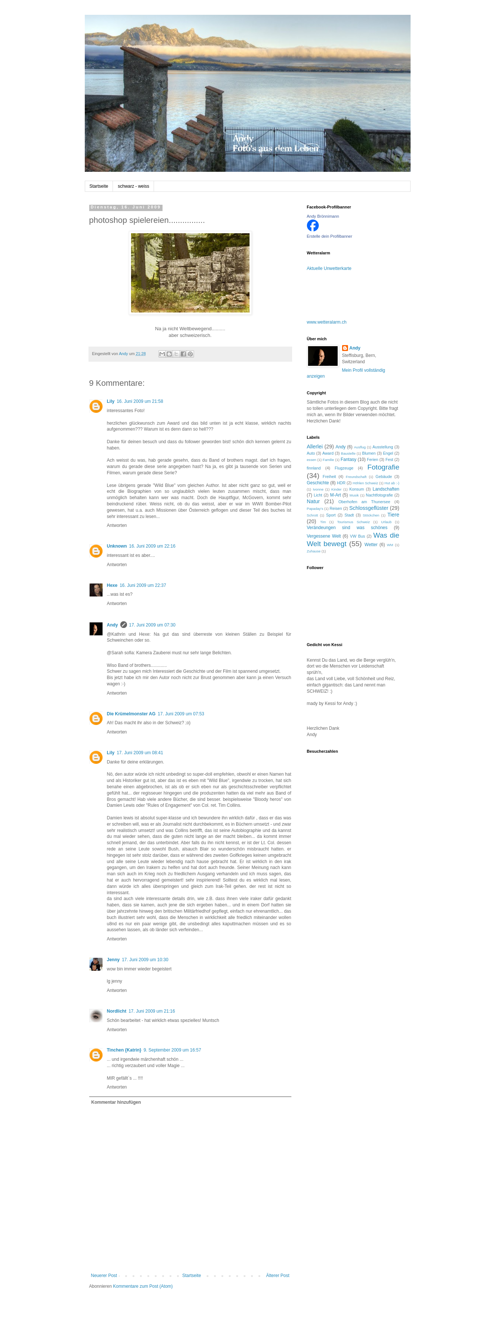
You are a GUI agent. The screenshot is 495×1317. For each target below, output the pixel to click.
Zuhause (314, 551)
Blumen (369, 453)
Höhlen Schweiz (365, 483)
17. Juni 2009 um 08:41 (140, 752)
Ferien (372, 459)
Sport (331, 515)
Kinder (336, 489)
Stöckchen (371, 515)
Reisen (336, 508)
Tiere (393, 515)
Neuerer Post (104, 1275)
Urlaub (386, 522)
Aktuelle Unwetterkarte (329, 268)
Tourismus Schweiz (353, 522)
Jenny (113, 959)
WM (390, 545)
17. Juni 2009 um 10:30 (145, 959)
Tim (323, 522)
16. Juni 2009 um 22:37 (143, 585)
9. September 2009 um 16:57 (172, 1050)
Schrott (312, 515)
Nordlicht (117, 1011)
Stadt (349, 515)
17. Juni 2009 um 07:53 (181, 713)
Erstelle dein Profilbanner (329, 236)
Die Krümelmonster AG (131, 713)
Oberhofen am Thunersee (364, 501)
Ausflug (360, 447)
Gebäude (383, 476)
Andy (112, 625)
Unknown (117, 546)
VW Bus (357, 536)
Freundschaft (356, 477)
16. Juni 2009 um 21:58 (140, 401)
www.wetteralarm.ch (327, 322)
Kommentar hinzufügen (116, 1102)
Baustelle (348, 453)
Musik (354, 495)
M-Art (335, 495)
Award (328, 453)
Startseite (99, 186)
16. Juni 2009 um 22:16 (152, 546)
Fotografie (383, 467)
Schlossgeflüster (368, 508)
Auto (311, 453)
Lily (111, 401)
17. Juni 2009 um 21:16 (151, 1011)
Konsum (356, 489)
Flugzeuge (344, 468)
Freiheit (329, 476)
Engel (388, 453)
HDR (341, 483)
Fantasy (349, 459)
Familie (328, 460)
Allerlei (315, 446)
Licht (318, 495)
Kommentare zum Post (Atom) (143, 1286)
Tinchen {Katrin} (124, 1050)
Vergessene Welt (324, 536)
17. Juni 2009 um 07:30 (152, 625)
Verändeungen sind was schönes (347, 527)
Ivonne (318, 489)
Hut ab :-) (391, 483)
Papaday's (315, 509)
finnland (314, 468)
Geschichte (318, 482)
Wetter (371, 544)
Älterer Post (278, 1275)
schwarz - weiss (133, 186)
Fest (389, 459)
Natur (313, 501)
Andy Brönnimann (323, 216)
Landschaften (385, 489)
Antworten (117, 525)
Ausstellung (382, 447)
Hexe (112, 585)
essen (312, 460)
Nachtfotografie (379, 495)
